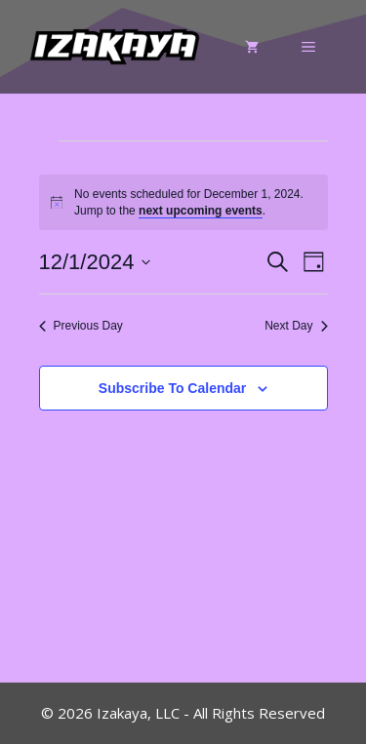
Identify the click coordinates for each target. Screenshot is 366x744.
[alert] (183, 202)
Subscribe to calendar (172, 388)
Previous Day (81, 326)
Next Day (295, 326)
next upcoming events (201, 210)
